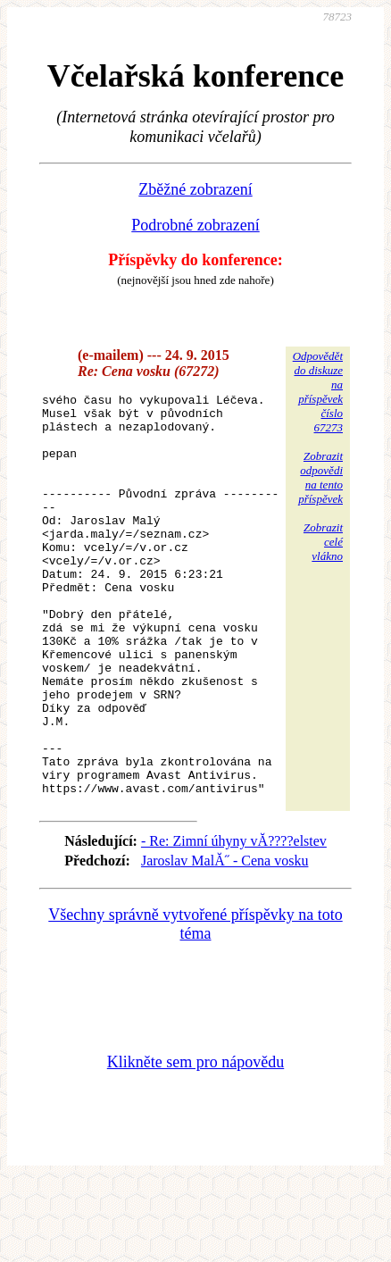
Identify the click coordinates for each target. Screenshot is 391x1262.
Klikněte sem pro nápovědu (195, 1142)
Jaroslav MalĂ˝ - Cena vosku (225, 941)
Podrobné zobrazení (195, 225)
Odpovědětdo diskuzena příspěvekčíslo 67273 (318, 391)
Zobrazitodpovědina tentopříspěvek (320, 477)
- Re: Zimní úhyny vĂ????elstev (234, 921)
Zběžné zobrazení (195, 189)
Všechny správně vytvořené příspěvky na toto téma (195, 1005)
